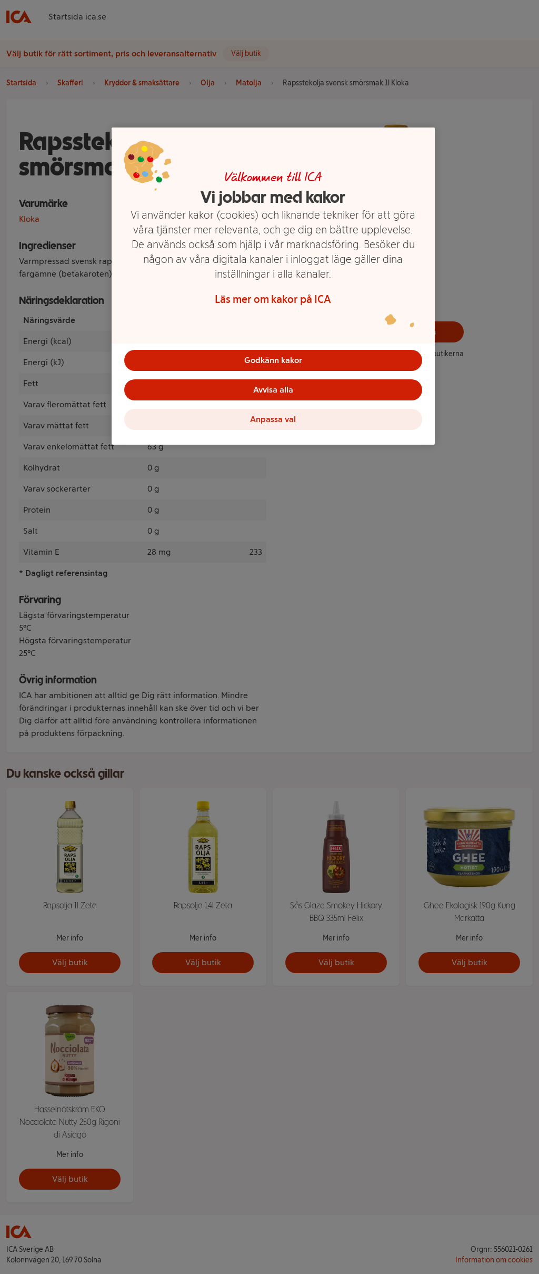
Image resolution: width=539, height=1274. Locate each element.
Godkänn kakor (273, 360)
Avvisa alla (273, 390)
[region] (273, 286)
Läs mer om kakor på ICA (273, 299)
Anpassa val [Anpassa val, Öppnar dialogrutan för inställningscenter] (273, 419)
